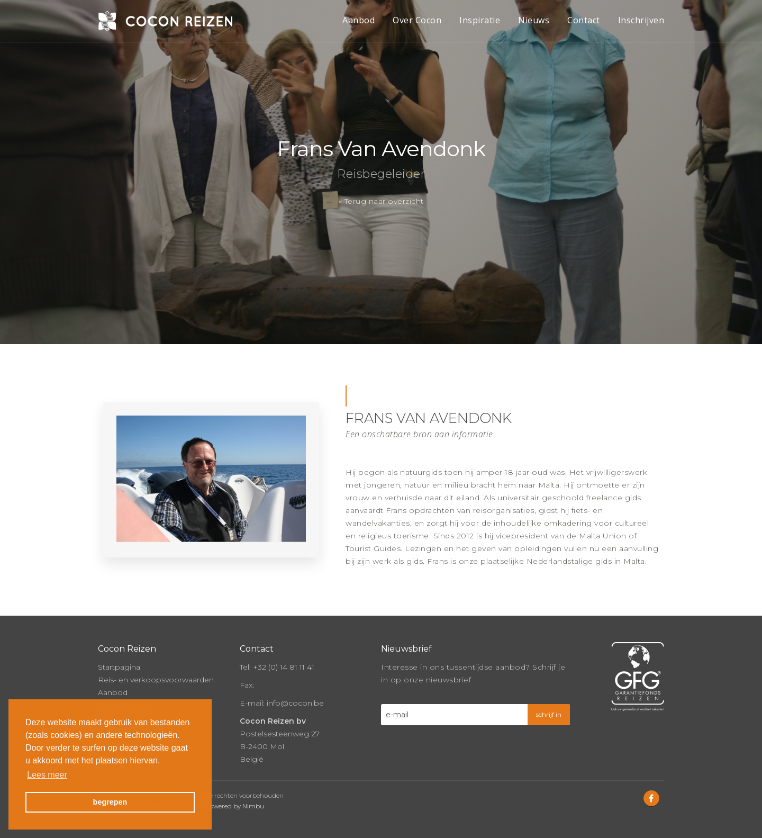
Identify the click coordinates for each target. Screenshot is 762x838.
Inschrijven (641, 20)
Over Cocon (417, 20)
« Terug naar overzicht (381, 201)
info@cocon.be (295, 703)
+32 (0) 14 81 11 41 (283, 667)
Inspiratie (479, 20)
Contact (583, 20)
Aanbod (358, 20)
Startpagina (119, 667)
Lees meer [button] (47, 774)
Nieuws (533, 20)
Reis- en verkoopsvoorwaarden (156, 679)
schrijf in (548, 714)
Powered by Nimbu (234, 806)
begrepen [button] (110, 802)
